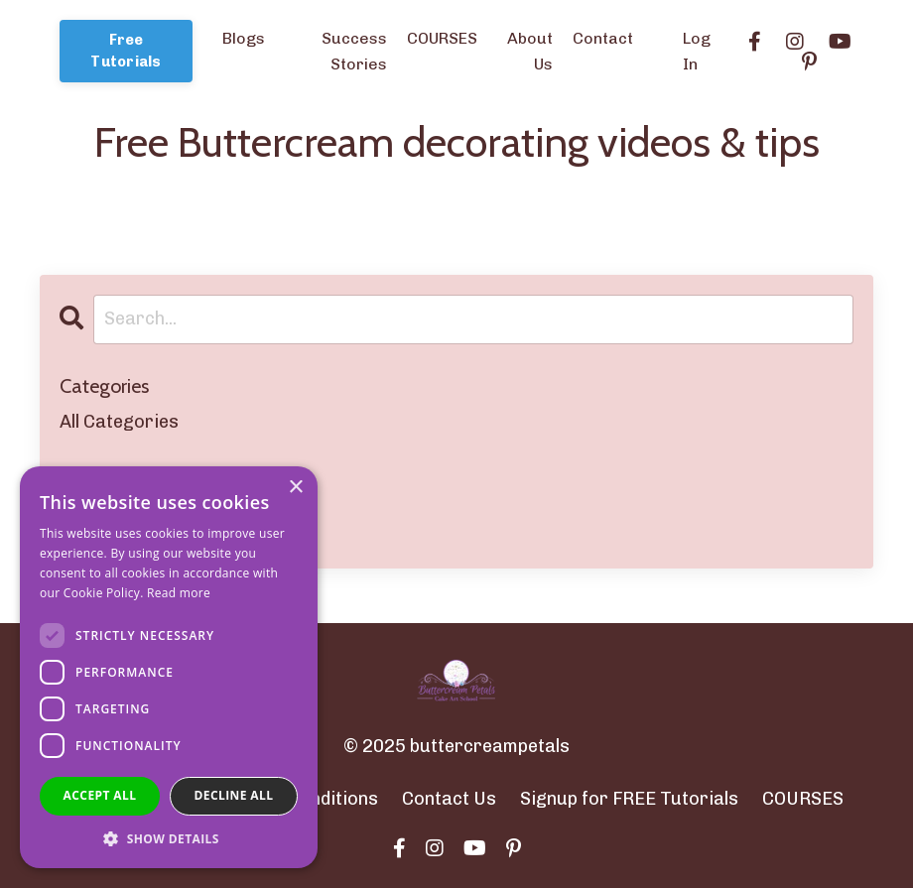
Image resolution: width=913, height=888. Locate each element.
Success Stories (354, 51)
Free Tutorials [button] (125, 50)
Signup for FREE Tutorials (629, 799)
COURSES (442, 38)
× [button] (295, 487)
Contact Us (449, 799)
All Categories (119, 422)
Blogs (243, 38)
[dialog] (169, 667)
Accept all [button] (100, 795)
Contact (603, 38)
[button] (169, 838)
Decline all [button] (234, 795)
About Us (530, 51)
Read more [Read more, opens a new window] (178, 592)
